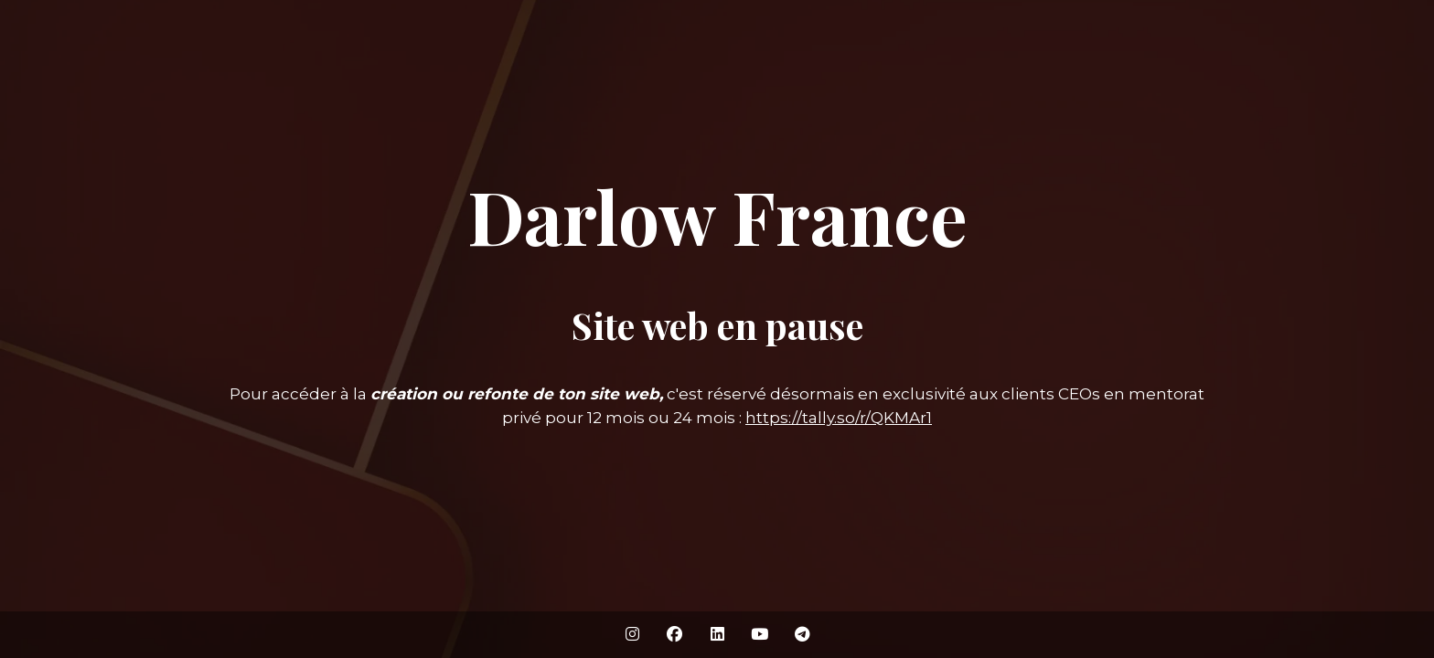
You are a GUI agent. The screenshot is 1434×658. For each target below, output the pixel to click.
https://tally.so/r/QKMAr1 (838, 418)
